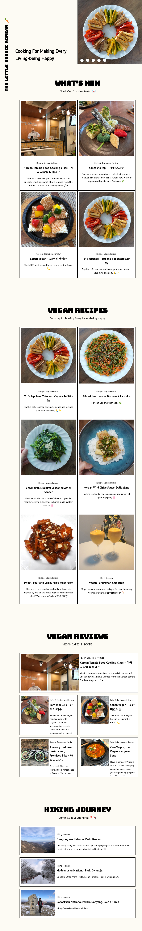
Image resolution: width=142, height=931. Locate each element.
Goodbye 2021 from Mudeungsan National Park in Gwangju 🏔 (88, 876)
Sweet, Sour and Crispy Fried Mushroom (48, 582)
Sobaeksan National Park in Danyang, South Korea (88, 902)
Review (40, 163)
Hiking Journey (77, 809)
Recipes (99, 253)
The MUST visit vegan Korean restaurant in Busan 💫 (121, 719)
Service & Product (52, 163)
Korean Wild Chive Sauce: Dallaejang (106, 487)
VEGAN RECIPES (77, 310)
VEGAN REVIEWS (77, 636)
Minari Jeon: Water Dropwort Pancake (106, 396)
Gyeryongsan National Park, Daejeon (79, 839)
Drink (102, 578)
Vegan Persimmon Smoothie (106, 583)
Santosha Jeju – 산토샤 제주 (106, 168)
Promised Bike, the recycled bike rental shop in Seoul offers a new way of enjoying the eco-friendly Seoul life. (62, 773)
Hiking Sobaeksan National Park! (72, 908)
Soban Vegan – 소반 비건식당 (48, 258)
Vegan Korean (110, 253)
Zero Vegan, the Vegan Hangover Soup (120, 751)
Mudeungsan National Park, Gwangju (80, 870)
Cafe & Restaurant (103, 163)
